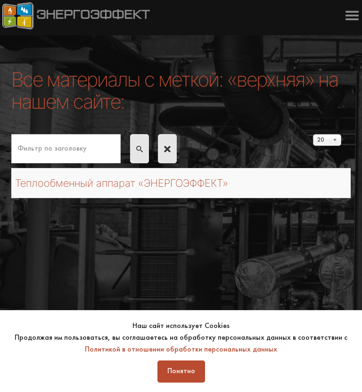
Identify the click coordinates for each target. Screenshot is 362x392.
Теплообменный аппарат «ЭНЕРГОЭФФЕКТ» (121, 183)
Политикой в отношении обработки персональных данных (181, 349)
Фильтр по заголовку (11, 134)
